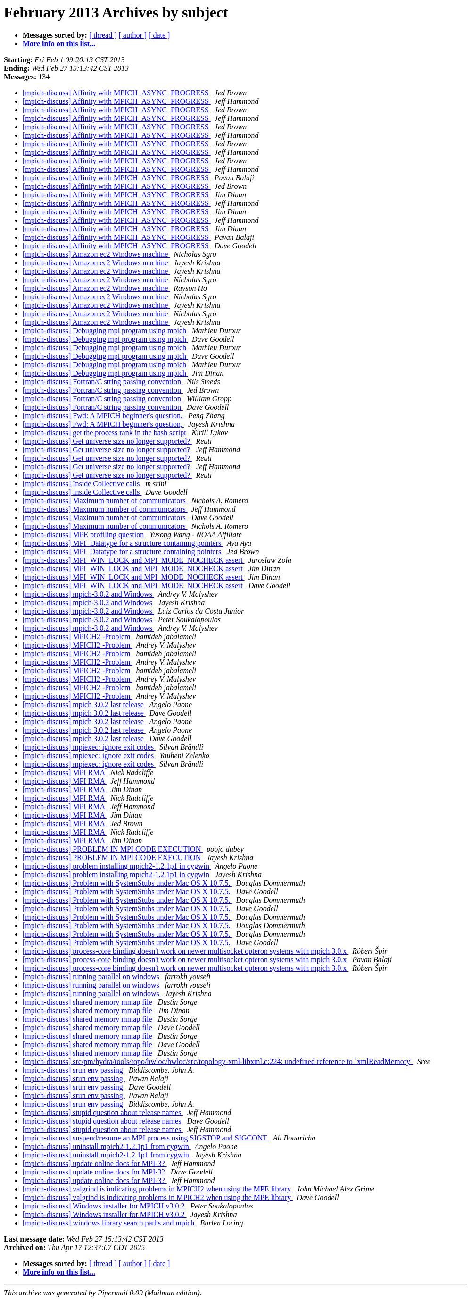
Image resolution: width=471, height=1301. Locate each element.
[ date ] (159, 35)
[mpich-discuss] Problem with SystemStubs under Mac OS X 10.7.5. (127, 883)
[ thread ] (103, 35)
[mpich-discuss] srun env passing (74, 1070)
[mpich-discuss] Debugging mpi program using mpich (105, 331)
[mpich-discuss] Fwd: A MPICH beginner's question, (103, 416)
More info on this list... (59, 44)
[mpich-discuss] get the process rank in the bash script (105, 433)
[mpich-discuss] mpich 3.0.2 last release (84, 705)
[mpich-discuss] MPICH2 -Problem (77, 637)
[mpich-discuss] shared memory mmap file (88, 1002)
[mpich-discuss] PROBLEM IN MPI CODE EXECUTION (113, 849)
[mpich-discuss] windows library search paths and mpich (109, 1223)
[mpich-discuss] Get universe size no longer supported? (107, 441)
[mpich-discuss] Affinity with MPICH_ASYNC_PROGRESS (117, 93)
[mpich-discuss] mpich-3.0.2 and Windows (88, 594)
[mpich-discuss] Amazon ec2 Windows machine (96, 254)
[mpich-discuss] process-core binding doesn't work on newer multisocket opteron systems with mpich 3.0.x (185, 951)
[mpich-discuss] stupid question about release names (103, 1112)
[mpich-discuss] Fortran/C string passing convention (103, 382)
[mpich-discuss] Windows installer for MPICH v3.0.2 (104, 1206)
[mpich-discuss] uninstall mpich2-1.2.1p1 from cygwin (107, 1146)
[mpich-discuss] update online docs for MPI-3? (95, 1163)
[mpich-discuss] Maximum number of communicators (105, 501)
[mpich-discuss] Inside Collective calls (82, 484)
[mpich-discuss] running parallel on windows (92, 976)
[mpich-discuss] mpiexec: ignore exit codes (89, 747)
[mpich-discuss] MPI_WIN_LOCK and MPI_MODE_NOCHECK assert (134, 560)
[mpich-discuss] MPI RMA (65, 773)
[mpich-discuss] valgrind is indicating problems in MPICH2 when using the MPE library (158, 1189)
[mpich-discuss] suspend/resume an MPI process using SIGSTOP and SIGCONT (146, 1138)
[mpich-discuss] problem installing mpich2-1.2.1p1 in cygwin (117, 866)
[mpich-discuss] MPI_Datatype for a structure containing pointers (123, 543)
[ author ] (133, 35)
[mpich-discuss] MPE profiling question (84, 535)
